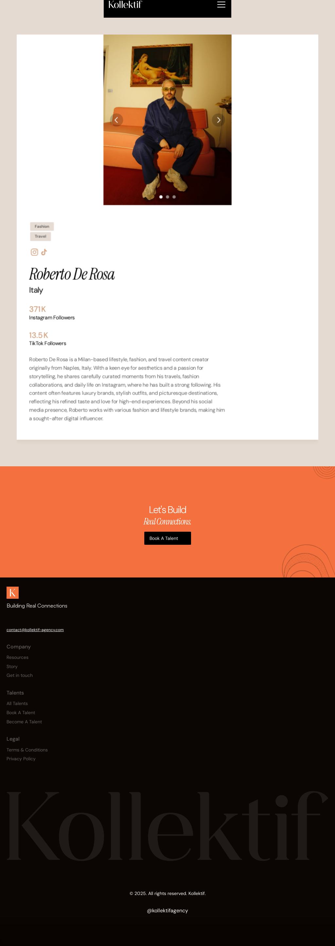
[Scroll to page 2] (167, 196)
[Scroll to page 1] (160, 196)
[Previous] (116, 119)
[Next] (218, 119)
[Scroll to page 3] (175, 196)
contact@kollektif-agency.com (35, 629)
